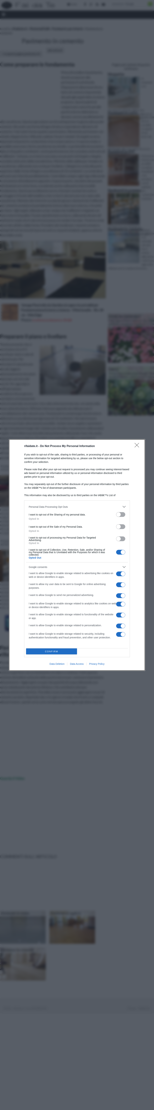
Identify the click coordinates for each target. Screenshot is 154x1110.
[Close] (138, 446)
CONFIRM (51, 651)
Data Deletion (57, 663)
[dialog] (77, 555)
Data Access (77, 663)
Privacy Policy (96, 663)
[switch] (120, 514)
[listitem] (77, 507)
